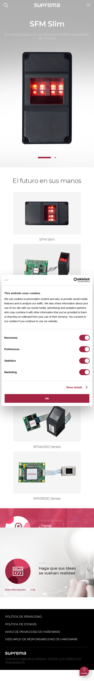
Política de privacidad (23, 616)
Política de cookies (21, 624)
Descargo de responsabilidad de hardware (41, 639)
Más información (15, 589)
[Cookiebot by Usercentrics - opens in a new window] (73, 280)
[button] (44, 157)
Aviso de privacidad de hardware (32, 632)
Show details (74, 387)
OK (47, 398)
